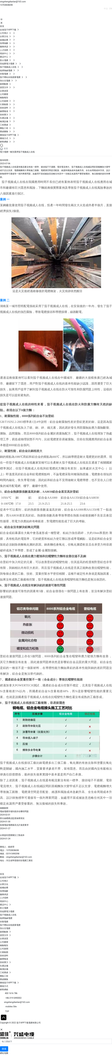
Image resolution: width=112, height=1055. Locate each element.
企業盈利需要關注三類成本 (12, 835)
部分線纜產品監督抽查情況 (12, 818)
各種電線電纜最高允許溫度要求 (14, 825)
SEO (28, 1026)
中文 (106, 8)
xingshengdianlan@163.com (13, 1)
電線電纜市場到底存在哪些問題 (14, 811)
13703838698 (6, 5)
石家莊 (22, 1026)
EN (110, 8)
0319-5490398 (12, 853)
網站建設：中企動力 (9, 1026)
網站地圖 (4, 1053)
